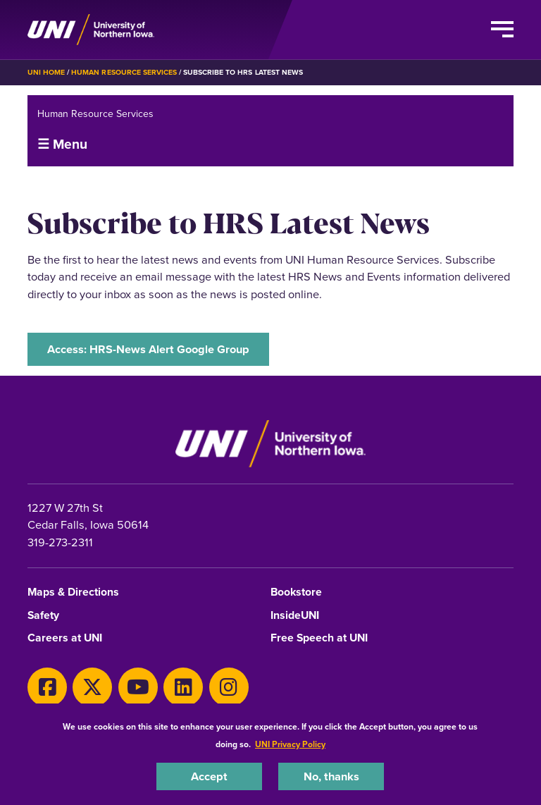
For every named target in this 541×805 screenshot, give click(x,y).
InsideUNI (294, 615)
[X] (92, 687)
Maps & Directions (73, 592)
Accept (209, 776)
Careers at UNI (64, 638)
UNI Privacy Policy (290, 744)
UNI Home (46, 72)
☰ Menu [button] (62, 144)
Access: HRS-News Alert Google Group (148, 348)
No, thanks (331, 776)
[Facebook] (47, 687)
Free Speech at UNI (319, 638)
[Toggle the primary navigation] (502, 29)
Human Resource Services (124, 72)
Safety (43, 615)
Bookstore (296, 592)
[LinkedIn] (183, 687)
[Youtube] (138, 687)
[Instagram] (229, 687)
